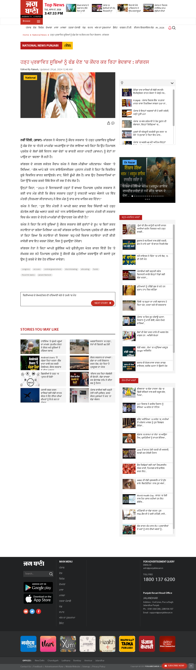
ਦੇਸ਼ (34, 27)
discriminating (71, 269)
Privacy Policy (98, 667)
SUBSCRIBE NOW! (174, 666)
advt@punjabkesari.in (153, 568)
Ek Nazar (129, 163)
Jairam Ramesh (45, 275)
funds (95, 269)
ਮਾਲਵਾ (63, 27)
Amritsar (88, 661)
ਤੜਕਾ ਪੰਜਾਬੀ (74, 27)
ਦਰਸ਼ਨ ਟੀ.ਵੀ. (126, 27)
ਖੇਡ (84, 27)
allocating (85, 269)
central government (52, 269)
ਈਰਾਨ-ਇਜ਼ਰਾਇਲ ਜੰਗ (144, 27)
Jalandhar (99, 661)
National (30, 78)
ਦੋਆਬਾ (49, 27)
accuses (37, 269)
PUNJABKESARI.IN (152, 666)
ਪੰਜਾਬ (28, 27)
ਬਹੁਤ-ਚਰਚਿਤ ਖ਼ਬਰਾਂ (131, 217)
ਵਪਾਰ (90, 27)
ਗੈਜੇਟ (115, 27)
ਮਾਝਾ (56, 27)
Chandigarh (53, 661)
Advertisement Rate (54, 667)
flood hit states (28, 275)
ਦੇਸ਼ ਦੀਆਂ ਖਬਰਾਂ (129, 380)
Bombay (77, 661)
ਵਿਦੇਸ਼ (41, 27)
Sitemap (86, 667)
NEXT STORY (103, 303)
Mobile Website (73, 667)
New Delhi (39, 661)
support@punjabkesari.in (161, 613)
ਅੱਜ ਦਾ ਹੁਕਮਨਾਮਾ (103, 27)
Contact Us (25, 667)
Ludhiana (66, 661)
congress (26, 269)
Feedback (37, 667)
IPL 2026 (160, 27)
